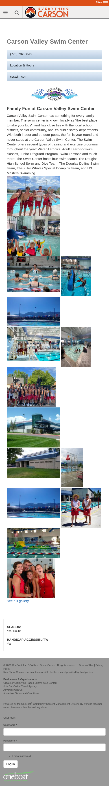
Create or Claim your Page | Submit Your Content (30, 683)
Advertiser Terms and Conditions (21, 693)
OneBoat (27, 704)
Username (10, 725)
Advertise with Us (12, 689)
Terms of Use (86, 665)
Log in (10, 764)
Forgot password (21, 756)
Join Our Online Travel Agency (20, 686)
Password (10, 740)
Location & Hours (22, 65)
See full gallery (18, 601)
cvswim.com (18, 76)
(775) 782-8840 (21, 54)
